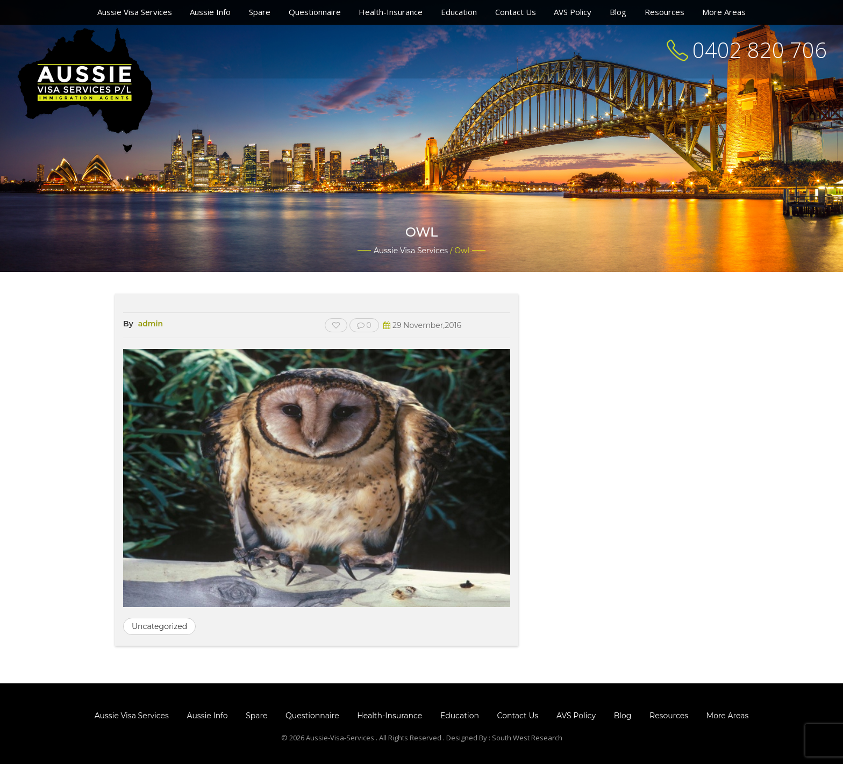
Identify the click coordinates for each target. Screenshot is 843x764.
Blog (618, 11)
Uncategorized (159, 626)
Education (459, 11)
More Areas (724, 11)
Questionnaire (315, 11)
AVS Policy (572, 11)
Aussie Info (210, 11)
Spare (259, 11)
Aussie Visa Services (134, 11)
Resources (664, 11)
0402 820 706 (759, 50)
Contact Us (515, 11)
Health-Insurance (391, 11)
